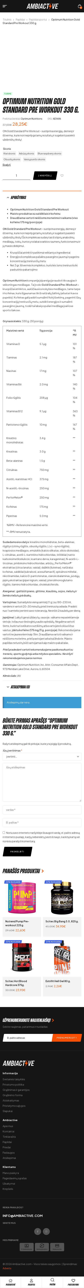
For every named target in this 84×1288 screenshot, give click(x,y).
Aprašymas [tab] (18, 197)
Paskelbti (17, 851)
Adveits (7, 1268)
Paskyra (31, 1284)
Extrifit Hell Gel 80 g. (58, 981)
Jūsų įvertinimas (12, 750)
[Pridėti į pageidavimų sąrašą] (63, 175)
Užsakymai (9, 1183)
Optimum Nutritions (31, 118)
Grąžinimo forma (13, 1095)
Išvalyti (7, 164)
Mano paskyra (11, 1172)
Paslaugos (9, 1152)
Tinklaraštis (9, 1136)
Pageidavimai (73, 1284)
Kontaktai (8, 1131)
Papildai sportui (38, 19)
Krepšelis (8, 1188)
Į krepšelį (45, 175)
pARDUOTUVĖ (10, 1284)
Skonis (7, 148)
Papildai (20, 19)
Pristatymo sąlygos (14, 1105)
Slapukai (8, 1111)
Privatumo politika (13, 1084)
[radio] (9, 153)
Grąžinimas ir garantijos (16, 1089)
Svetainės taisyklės (14, 1079)
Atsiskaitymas (11, 1100)
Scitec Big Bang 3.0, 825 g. (62, 921)
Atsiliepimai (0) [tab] (20, 687)
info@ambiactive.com (23, 1216)
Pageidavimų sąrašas (15, 1178)
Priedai (7, 1147)
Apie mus (8, 1126)
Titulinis (7, 19)
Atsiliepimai (9, 1157)
